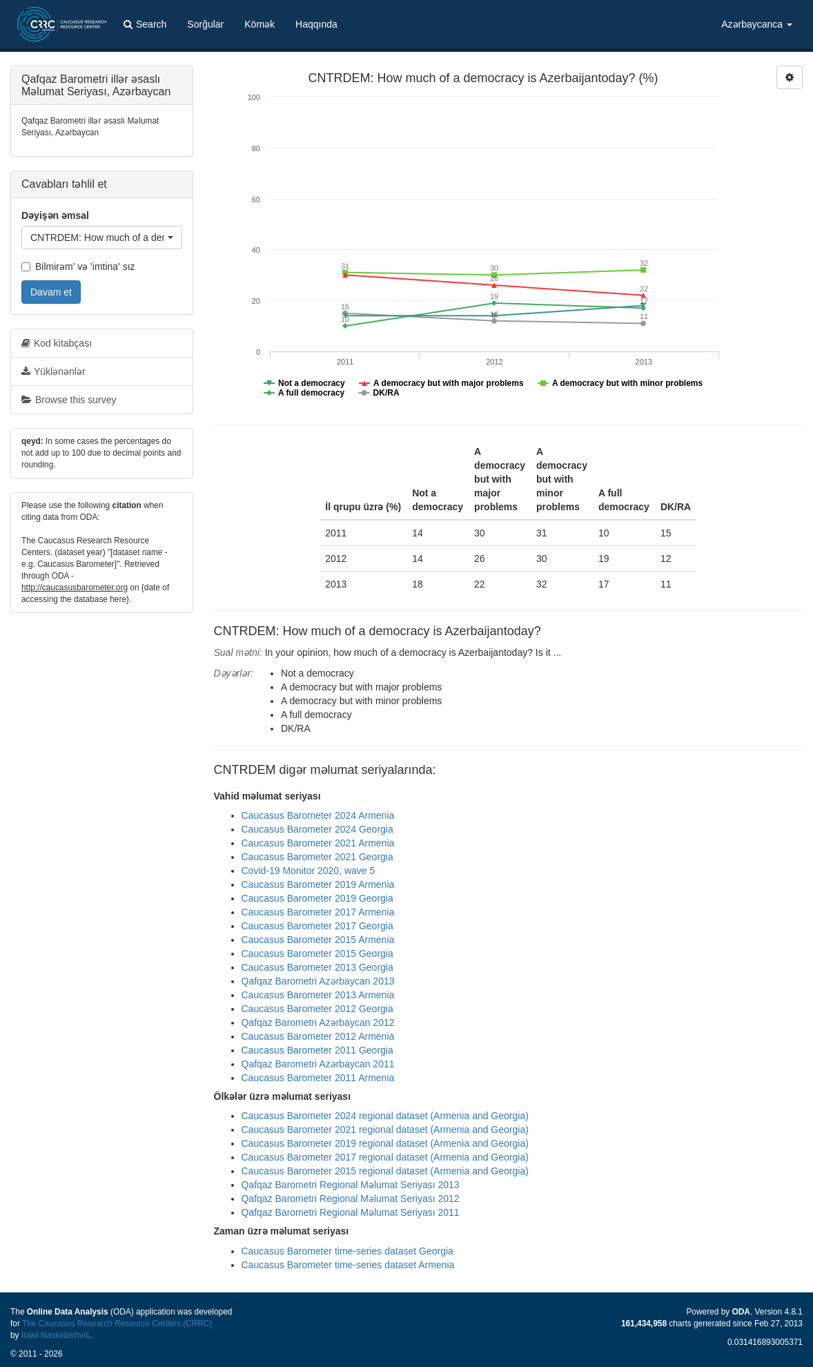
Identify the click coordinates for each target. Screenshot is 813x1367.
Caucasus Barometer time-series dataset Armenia (348, 1264)
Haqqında (316, 24)
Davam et (51, 292)
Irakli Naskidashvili (55, 1335)
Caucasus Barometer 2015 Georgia (317, 953)
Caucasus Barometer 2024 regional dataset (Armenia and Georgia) (385, 1115)
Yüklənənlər (53, 371)
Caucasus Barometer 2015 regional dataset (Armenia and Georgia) (385, 1170)
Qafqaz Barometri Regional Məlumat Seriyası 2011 (351, 1212)
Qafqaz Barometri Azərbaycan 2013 (318, 981)
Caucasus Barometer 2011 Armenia (318, 1077)
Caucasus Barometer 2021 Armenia (318, 843)
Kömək (259, 24)
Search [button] (145, 24)
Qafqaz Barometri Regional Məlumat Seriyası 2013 (351, 1184)
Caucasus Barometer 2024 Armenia (318, 815)
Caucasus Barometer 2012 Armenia (318, 1036)
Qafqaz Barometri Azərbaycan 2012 (318, 1022)
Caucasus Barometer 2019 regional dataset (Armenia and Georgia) (385, 1143)
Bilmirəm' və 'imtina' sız (78, 266)
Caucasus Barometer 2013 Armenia (318, 994)
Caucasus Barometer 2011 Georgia (317, 1050)
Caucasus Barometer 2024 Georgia (317, 829)
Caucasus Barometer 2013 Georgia (317, 967)
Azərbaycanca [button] (756, 24)
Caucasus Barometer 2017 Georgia (317, 925)
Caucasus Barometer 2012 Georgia (317, 1008)
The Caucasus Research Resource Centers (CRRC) (117, 1323)
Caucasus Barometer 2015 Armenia (318, 939)
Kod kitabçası (56, 343)
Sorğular (205, 24)
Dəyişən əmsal (55, 215)
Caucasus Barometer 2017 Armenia (318, 912)
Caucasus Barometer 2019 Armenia (318, 884)
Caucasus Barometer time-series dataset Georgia (347, 1251)
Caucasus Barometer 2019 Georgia (317, 898)
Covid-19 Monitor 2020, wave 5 (308, 870)
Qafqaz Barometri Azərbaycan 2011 (318, 1063)
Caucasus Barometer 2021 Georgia (317, 856)
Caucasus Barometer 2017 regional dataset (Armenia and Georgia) (385, 1157)
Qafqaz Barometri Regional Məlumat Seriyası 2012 (351, 1198)
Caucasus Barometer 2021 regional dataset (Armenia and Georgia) (385, 1129)
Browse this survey (68, 399)
